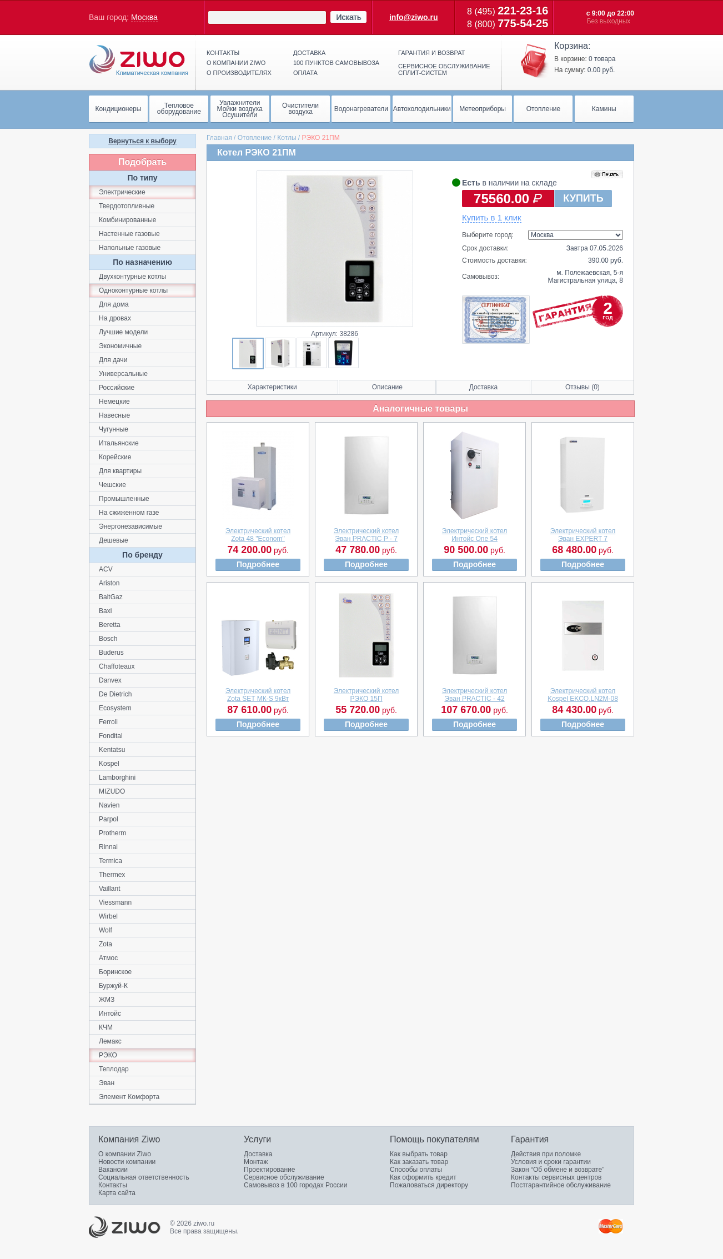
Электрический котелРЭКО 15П (366, 695)
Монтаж (256, 1162)
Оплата (305, 72)
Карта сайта (116, 1193)
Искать (348, 17)
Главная (219, 138)
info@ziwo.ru (413, 17)
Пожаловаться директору (429, 1185)
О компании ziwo (236, 62)
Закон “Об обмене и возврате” (557, 1169)
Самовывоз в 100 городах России (296, 1185)
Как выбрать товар (419, 1154)
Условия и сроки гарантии (551, 1162)
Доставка (309, 52)
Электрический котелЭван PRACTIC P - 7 (366, 535)
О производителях (239, 72)
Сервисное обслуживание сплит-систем (444, 69)
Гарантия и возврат (431, 52)
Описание (387, 387)
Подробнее (258, 564)
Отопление (255, 138)
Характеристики (272, 387)
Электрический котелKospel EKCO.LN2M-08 (583, 695)
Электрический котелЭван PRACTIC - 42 (475, 695)
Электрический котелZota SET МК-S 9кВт (258, 695)
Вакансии (113, 1169)
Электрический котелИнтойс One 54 (475, 535)
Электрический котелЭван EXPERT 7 (583, 535)
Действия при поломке (546, 1154)
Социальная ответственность (143, 1177)
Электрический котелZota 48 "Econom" (258, 535)
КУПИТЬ (583, 198)
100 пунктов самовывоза (336, 62)
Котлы (286, 138)
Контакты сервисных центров (556, 1177)
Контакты (223, 52)
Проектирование (269, 1169)
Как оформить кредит (423, 1177)
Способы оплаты (416, 1169)
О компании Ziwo (124, 1154)
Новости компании (126, 1162)
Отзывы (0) (582, 387)
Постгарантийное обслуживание (561, 1185)
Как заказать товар (419, 1162)
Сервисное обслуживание (284, 1177)
